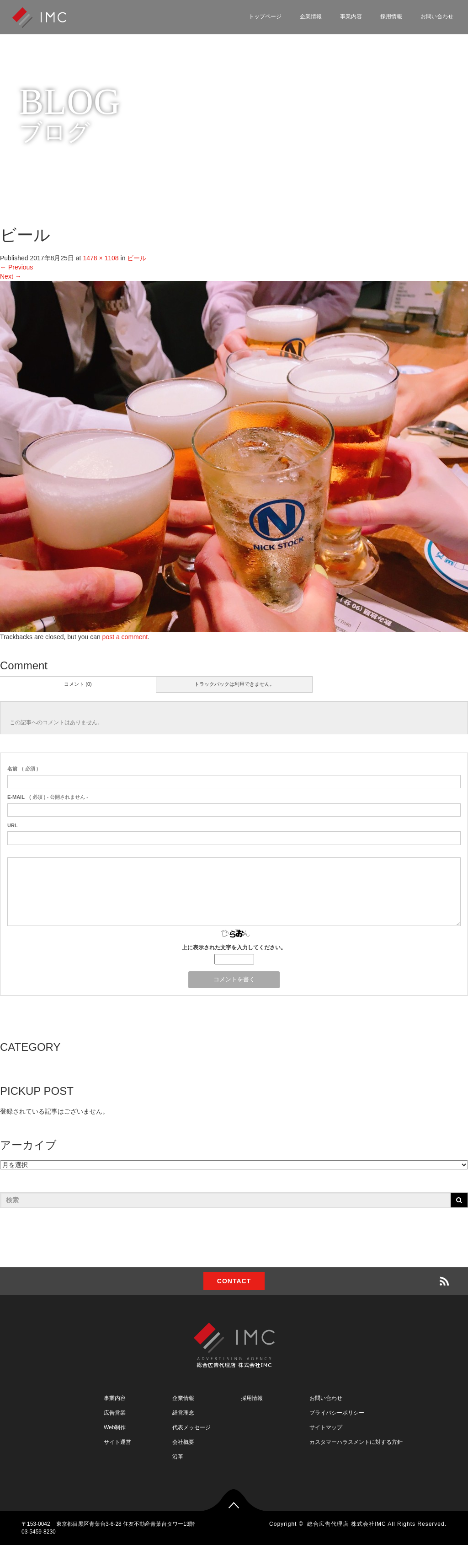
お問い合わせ (436, 16)
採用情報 (391, 16)
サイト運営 (117, 1442)
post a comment (125, 637)
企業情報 (311, 16)
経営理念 (183, 1413)
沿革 (177, 1456)
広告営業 (115, 1413)
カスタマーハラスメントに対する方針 (356, 1442)
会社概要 (183, 1442)
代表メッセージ (191, 1427)
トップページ (265, 16)
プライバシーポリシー (336, 1413)
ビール (136, 258)
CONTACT (234, 1281)
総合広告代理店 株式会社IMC (346, 1524)
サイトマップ (325, 1427)
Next (10, 276)
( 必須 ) (22, 768)
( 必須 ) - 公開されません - (47, 797)
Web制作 (115, 1427)
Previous (16, 267)
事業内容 (351, 16)
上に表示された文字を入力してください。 (234, 947)
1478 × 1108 (100, 258)
